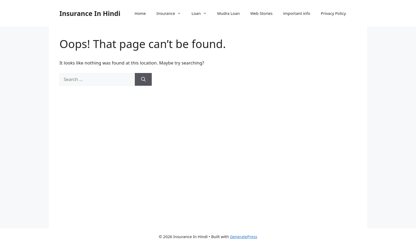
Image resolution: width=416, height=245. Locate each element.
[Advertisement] (312, 127)
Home (140, 13)
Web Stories (261, 13)
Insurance (171, 13)
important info (296, 13)
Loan (202, 13)
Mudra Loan (228, 13)
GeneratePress (243, 236)
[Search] (143, 79)
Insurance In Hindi (89, 13)
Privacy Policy (333, 13)
